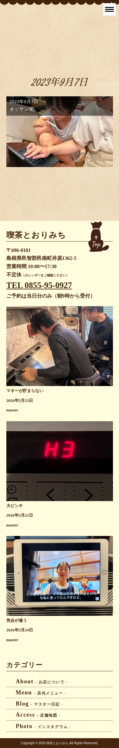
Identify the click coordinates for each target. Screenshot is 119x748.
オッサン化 (22, 109)
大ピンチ (14, 506)
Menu (41, 692)
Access (38, 715)
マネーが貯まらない (24, 391)
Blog (39, 703)
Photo (43, 726)
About (42, 681)
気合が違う (16, 620)
